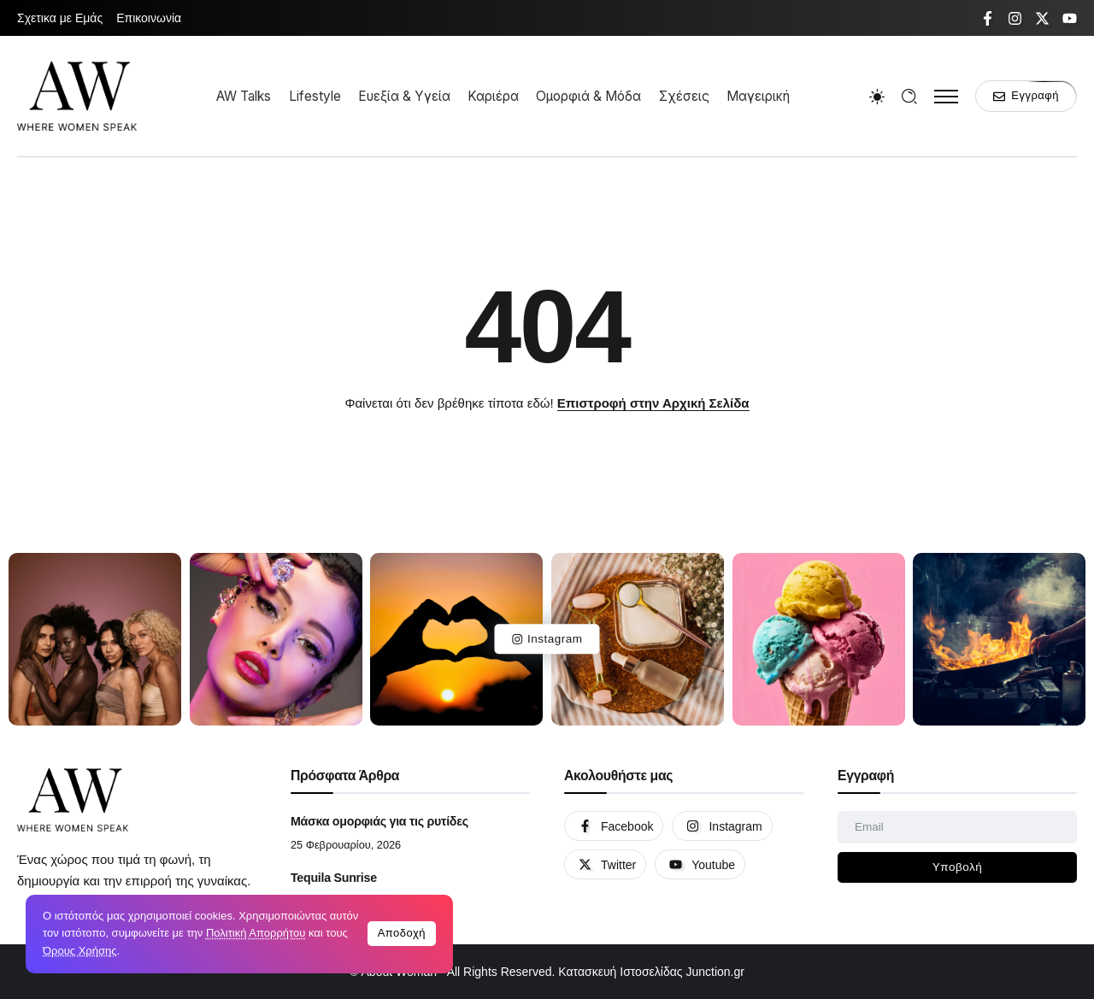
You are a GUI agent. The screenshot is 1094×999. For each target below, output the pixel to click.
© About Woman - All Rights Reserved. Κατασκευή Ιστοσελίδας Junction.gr (547, 971)
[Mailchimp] (957, 867)
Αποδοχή (402, 932)
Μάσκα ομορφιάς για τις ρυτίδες (379, 821)
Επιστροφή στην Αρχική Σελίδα (653, 403)
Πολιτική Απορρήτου (255, 932)
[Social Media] (987, 18)
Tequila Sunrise (334, 877)
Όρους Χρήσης (80, 950)
